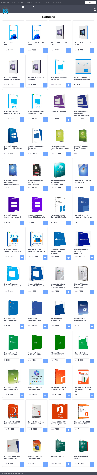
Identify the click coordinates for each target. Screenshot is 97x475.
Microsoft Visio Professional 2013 (57, 319)
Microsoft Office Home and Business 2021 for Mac (83, 389)
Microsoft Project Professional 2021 (11, 354)
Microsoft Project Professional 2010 (11, 388)
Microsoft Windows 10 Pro (59, 44)
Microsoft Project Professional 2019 (34, 354)
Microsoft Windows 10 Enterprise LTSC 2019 (12, 113)
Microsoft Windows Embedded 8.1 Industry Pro (13, 148)
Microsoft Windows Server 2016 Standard (12, 251)
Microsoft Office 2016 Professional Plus (82, 423)
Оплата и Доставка (18, 2)
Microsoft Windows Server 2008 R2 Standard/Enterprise (58, 286)
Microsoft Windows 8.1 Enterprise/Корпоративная (36, 148)
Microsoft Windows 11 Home (36, 44)
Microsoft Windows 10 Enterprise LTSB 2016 (36, 113)
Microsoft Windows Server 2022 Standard (12, 216)
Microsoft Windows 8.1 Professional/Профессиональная (82, 114)
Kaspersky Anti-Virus (58, 456)
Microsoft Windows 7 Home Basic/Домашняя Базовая (60, 148)
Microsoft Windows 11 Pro (12, 44)
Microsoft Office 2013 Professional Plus (12, 457)
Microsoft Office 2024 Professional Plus (35, 388)
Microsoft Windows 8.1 (59, 112)
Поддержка (46, 2)
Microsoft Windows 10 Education (35, 78)
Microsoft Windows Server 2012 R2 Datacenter (81, 251)
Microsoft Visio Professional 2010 (81, 319)
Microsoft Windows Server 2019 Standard (59, 216)
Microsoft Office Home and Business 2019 (35, 423)
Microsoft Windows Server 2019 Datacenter (83, 216)
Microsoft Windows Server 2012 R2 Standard (58, 251)
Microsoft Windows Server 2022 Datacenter (37, 216)
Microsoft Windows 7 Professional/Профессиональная (12, 183)
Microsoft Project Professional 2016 (57, 354)
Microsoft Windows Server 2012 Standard (12, 285)
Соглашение (57, 2)
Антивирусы (33, 8)
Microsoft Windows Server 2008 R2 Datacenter (81, 286)
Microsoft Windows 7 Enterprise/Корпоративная (58, 183)
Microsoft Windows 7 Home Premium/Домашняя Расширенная (81, 149)
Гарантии (29, 2)
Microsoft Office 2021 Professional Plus (59, 388)
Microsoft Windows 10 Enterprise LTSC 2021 (82, 78)
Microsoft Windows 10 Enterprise (59, 78)
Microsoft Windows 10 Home (83, 44)
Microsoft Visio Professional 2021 (11, 319)
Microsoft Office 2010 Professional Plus (35, 457)
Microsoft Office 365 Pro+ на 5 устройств (58, 423)
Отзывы (37, 2)
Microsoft (22, 8)
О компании (5, 2)
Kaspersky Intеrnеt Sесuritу (81, 457)
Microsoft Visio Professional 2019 (34, 319)
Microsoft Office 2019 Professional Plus (12, 423)
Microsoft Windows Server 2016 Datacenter (36, 251)
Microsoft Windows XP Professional (83, 182)
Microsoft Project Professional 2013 (81, 354)
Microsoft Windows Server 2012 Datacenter (37, 285)
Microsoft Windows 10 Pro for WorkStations (12, 78)
